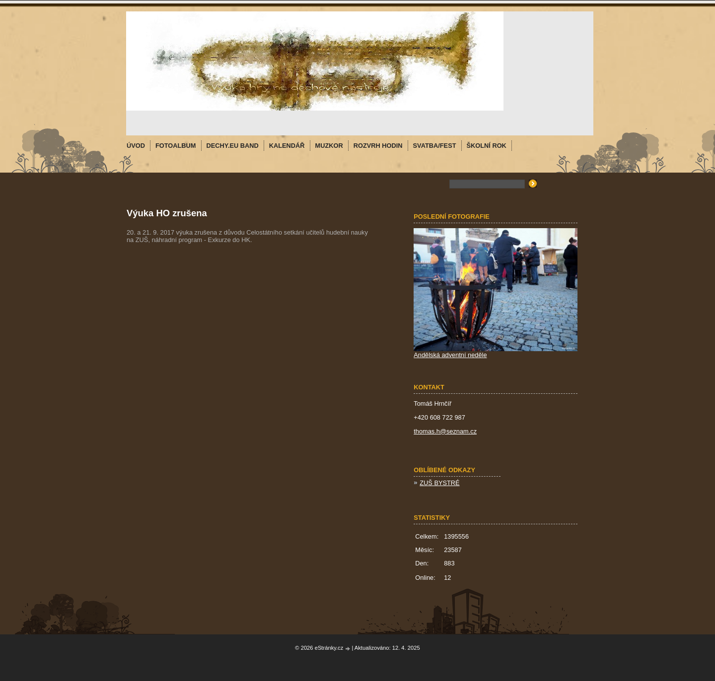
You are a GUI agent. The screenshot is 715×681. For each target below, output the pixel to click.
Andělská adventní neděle (450, 355)
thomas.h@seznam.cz (445, 431)
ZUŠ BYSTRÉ (439, 483)
